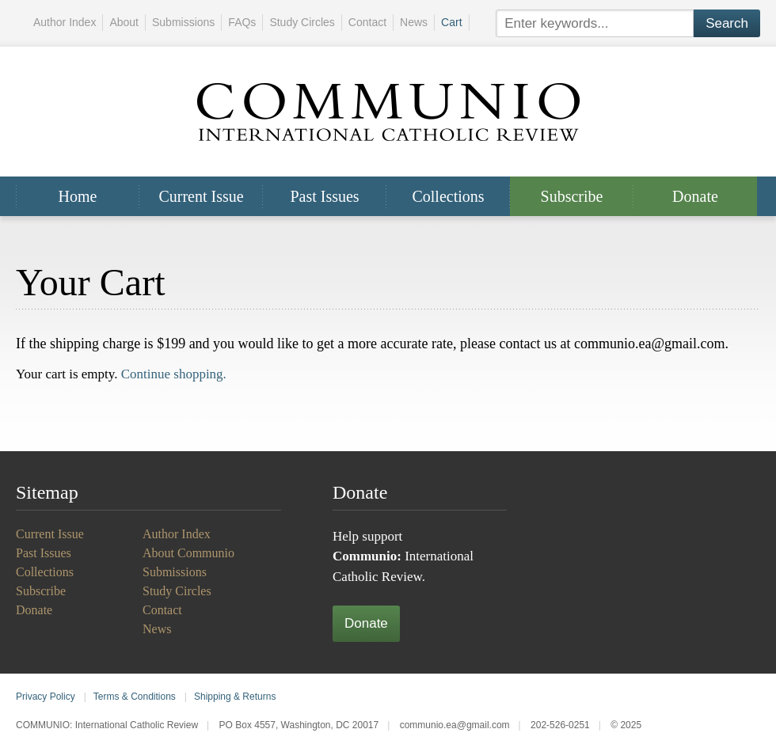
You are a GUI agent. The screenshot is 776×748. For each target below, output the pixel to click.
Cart (451, 22)
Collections (448, 196)
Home (78, 196)
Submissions (183, 22)
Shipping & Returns (235, 696)
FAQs (242, 22)
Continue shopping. (173, 374)
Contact (367, 22)
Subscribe (572, 196)
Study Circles (301, 22)
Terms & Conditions (134, 696)
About (124, 22)
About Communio (188, 553)
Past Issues (324, 196)
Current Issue (200, 196)
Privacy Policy (45, 696)
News (414, 22)
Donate (695, 196)
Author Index (64, 22)
